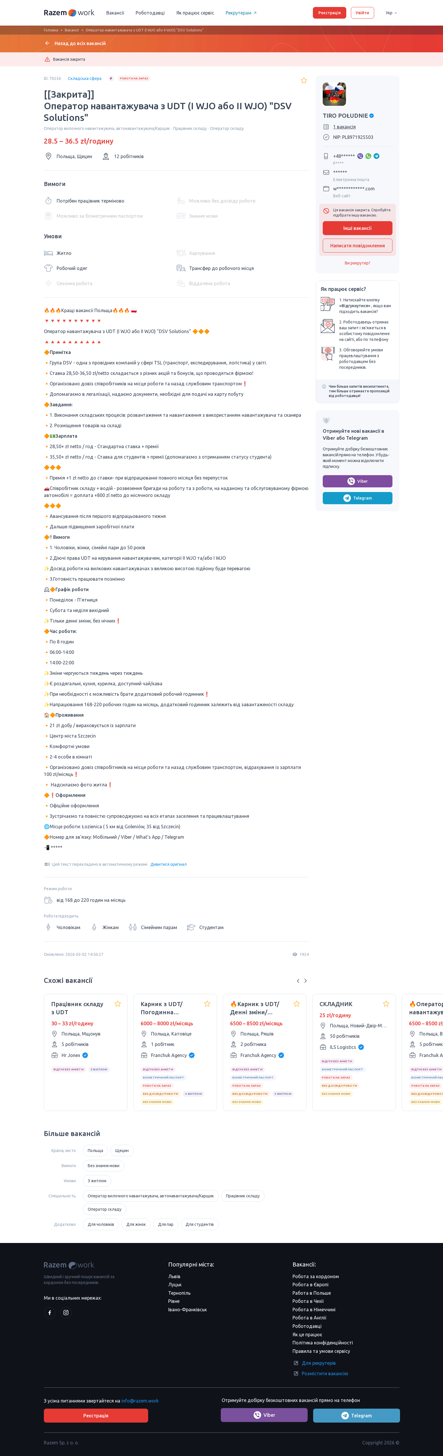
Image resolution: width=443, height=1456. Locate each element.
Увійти (362, 12)
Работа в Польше (312, 1293)
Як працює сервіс (195, 12)
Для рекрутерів (314, 1363)
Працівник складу (243, 1196)
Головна (51, 30)
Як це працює (307, 1334)
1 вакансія (344, 126)
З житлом (97, 1180)
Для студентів (200, 1224)
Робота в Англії (309, 1317)
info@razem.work (140, 1400)
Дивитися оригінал (168, 864)
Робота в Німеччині (314, 1309)
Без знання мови (103, 1165)
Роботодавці (150, 12)
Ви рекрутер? (357, 263)
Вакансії (115, 12)
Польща (95, 1150)
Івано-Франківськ (187, 1309)
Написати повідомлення (357, 245)
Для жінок (136, 1224)
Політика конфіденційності (323, 1342)
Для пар (165, 1224)
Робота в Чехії (308, 1301)
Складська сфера (84, 78)
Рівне (174, 1301)
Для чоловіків (101, 1224)
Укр (392, 12)
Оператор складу (104, 1209)
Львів (174, 1276)
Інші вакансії (357, 228)
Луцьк (175, 1284)
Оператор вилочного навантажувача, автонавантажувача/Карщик (151, 1196)
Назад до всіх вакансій (75, 43)
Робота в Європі (311, 1284)
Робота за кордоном (316, 1276)
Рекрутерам (242, 13)
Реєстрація (329, 12)
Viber (357, 481)
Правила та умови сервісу (321, 1351)
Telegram (357, 498)
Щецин (122, 1150)
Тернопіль (179, 1293)
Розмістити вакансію (320, 1373)
